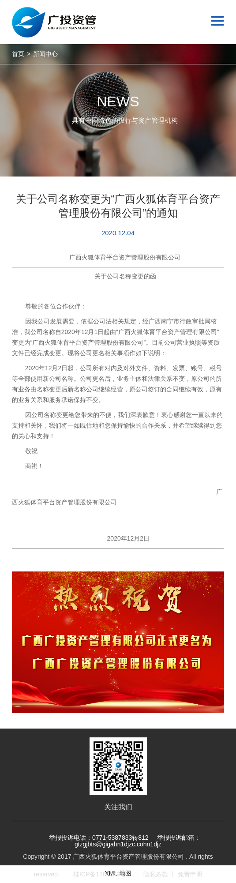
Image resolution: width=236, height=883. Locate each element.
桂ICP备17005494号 (101, 874)
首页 (18, 53)
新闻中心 (45, 53)
